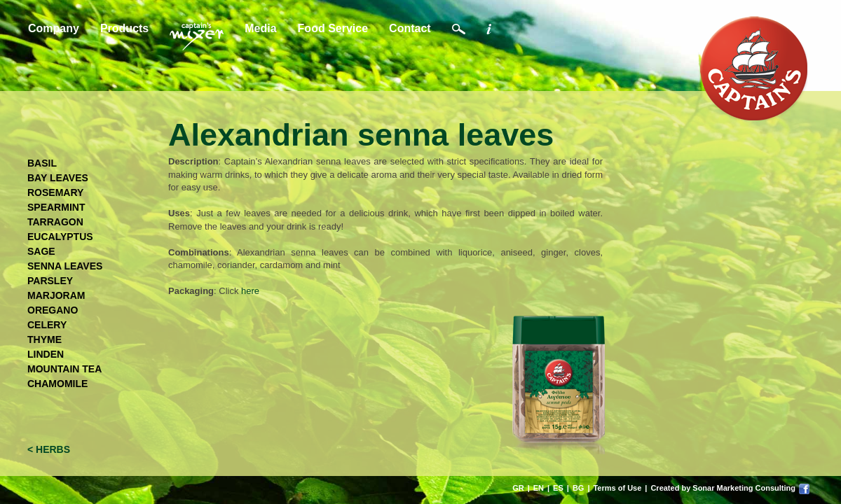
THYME (44, 339)
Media (260, 28)
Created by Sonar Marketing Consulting (722, 488)
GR (518, 488)
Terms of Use (617, 488)
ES (558, 488)
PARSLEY (50, 280)
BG (578, 488)
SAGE (41, 251)
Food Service (333, 28)
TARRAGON (55, 221)
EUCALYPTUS (60, 236)
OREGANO (52, 310)
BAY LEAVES (57, 177)
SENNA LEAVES (64, 266)
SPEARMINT (56, 207)
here (250, 291)
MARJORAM (56, 295)
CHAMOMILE (57, 383)
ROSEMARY (55, 192)
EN (538, 488)
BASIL (42, 163)
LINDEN (45, 354)
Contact (410, 28)
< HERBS (48, 449)
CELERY (47, 324)
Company (53, 28)
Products (124, 28)
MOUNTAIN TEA (64, 368)
